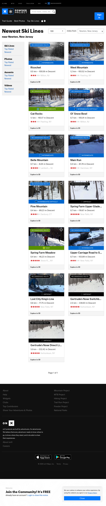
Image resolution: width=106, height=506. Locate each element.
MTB (12, 3)
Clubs (5, 402)
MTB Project (59, 394)
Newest (7, 52)
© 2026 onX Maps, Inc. (46, 464)
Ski (39, 3)
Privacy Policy (92, 493)
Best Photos (19, 21)
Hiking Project (60, 398)
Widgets (6, 398)
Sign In (99, 16)
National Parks (60, 410)
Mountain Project (62, 390)
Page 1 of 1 (53, 373)
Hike (20, 3)
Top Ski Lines (33, 21)
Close (82, 498)
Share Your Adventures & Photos (17, 410)
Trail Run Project (61, 402)
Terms (59, 464)
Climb (4, 3)
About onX (7, 442)
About (5, 390)
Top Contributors (10, 406)
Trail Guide (7, 21)
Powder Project (61, 406)
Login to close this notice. (37, 495)
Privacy (65, 464)
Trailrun (30, 3)
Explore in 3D (35, 82)
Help (5, 394)
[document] (82, 494)
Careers (6, 446)
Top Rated (9, 49)
